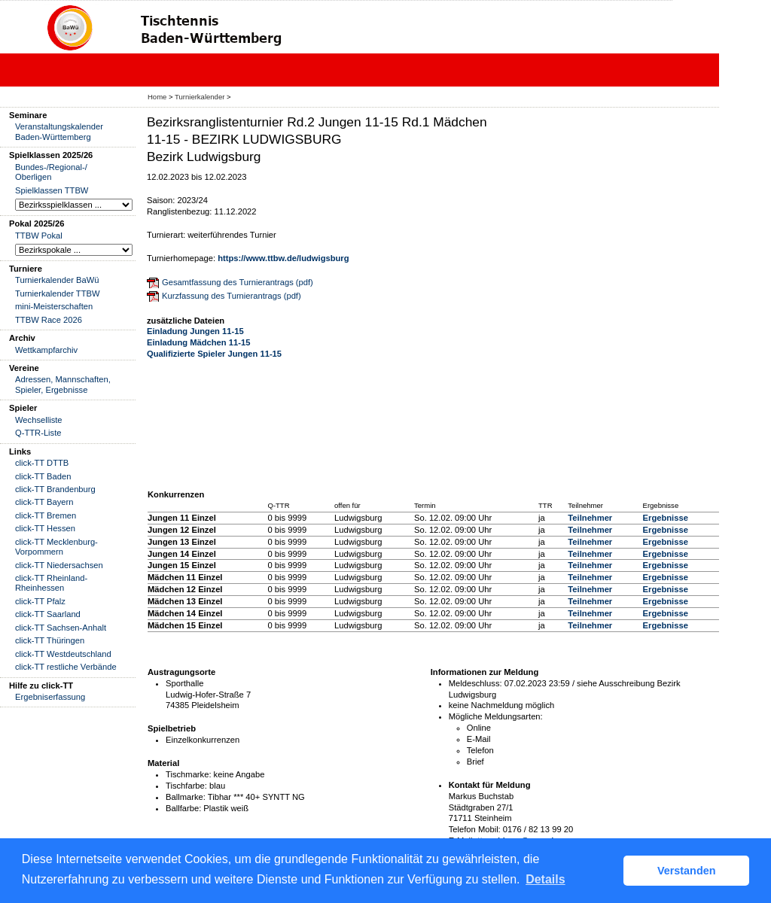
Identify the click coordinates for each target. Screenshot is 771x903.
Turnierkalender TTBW (57, 293)
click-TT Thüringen (49, 640)
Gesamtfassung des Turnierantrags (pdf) (237, 282)
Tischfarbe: (186, 785)
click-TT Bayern (44, 501)
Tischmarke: (189, 774)
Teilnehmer (590, 517)
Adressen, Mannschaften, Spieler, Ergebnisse (63, 384)
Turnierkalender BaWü (57, 279)
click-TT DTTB (42, 462)
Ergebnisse (665, 517)
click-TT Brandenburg (55, 489)
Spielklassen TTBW (51, 190)
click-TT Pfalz (40, 601)
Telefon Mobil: (475, 829)
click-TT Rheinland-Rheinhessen (51, 582)
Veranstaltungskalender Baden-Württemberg (59, 131)
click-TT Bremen (45, 515)
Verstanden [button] (686, 871)
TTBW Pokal (38, 235)
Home (157, 97)
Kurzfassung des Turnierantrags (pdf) (231, 295)
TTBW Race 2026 (48, 319)
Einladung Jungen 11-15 (195, 331)
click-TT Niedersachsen (59, 565)
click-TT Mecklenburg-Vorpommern (56, 546)
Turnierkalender (199, 97)
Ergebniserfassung (50, 696)
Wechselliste (38, 419)
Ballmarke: (186, 796)
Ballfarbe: (183, 808)
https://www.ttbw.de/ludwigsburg (283, 258)
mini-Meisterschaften (54, 306)
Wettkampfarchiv (46, 349)
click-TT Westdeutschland (63, 653)
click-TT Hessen (45, 528)
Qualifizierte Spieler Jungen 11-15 (214, 353)
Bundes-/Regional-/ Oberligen (51, 172)
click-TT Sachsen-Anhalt (60, 627)
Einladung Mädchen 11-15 (198, 342)
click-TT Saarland (48, 614)
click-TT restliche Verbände (66, 666)
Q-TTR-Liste (38, 432)
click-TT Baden (43, 476)
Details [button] (545, 879)
